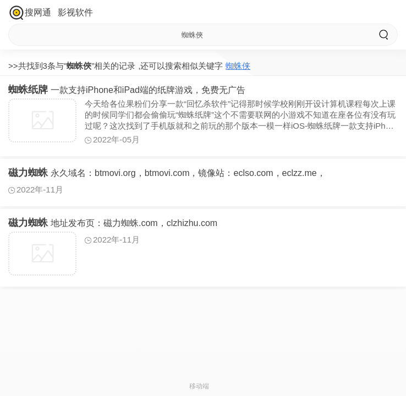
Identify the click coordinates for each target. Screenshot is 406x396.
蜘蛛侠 (238, 65)
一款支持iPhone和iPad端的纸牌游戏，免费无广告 (126, 90)
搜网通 (38, 12)
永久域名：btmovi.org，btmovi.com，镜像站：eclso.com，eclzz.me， (167, 173)
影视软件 (75, 12)
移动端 (199, 386)
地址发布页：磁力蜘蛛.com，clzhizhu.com (112, 223)
